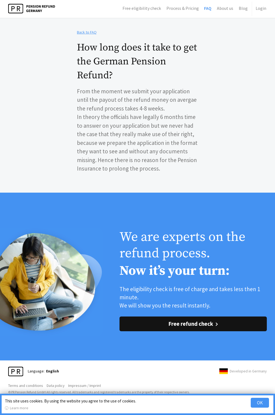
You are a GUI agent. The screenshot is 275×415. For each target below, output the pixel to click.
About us (225, 8)
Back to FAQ (87, 32)
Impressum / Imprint (84, 385)
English (52, 371)
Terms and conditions (25, 385)
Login (261, 8)
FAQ (207, 8)
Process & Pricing (182, 8)
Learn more (19, 407)
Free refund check (190, 323)
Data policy (56, 385)
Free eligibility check (141, 8)
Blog (243, 8)
